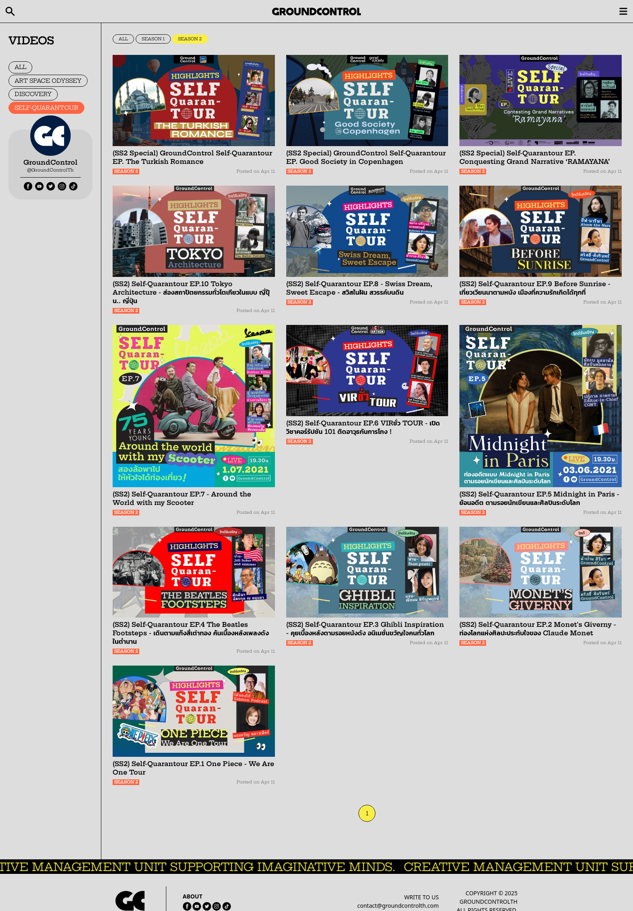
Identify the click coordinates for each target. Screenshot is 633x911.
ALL (20, 67)
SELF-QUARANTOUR (46, 107)
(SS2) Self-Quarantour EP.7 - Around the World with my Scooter (182, 498)
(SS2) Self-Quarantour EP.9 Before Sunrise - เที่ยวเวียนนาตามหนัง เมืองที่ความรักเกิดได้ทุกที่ (534, 288)
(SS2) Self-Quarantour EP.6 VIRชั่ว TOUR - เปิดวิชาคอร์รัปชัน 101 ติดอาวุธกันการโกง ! (363, 427)
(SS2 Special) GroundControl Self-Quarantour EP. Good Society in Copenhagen (366, 157)
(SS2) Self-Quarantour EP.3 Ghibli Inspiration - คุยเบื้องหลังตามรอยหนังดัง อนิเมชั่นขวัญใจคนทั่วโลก (365, 628)
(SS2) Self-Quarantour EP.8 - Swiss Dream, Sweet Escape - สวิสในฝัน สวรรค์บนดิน (359, 288)
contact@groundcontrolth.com (398, 905)
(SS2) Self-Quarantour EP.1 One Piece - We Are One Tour (193, 768)
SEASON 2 (190, 39)
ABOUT (193, 896)
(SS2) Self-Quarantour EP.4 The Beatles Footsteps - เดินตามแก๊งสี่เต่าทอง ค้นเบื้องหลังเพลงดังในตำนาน (191, 632)
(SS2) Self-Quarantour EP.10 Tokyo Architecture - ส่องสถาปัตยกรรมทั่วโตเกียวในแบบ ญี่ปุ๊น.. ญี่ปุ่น (191, 292)
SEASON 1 (153, 39)
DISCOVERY (33, 94)
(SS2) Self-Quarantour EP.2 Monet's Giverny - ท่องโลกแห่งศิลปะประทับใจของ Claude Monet (537, 628)
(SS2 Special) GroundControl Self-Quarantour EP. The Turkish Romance (192, 157)
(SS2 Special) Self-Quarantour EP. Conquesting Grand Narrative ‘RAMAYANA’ (534, 157)
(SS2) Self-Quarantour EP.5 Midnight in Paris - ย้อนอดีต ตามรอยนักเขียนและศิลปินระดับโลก (539, 498)
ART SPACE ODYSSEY (48, 80)
